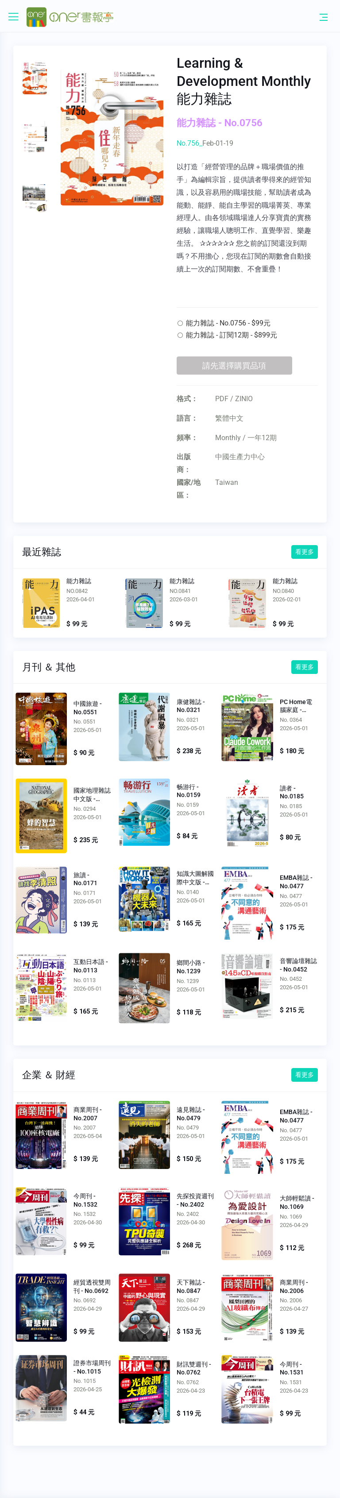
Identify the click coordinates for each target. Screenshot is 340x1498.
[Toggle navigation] (323, 17)
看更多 (304, 551)
